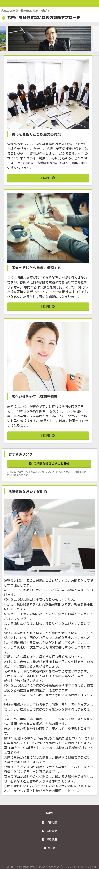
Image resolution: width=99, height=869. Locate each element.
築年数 (51, 848)
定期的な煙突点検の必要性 (51, 463)
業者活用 (52, 839)
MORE (45, 177)
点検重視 (52, 831)
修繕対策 (52, 822)
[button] (95, 3)
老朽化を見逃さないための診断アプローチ (43, 17)
